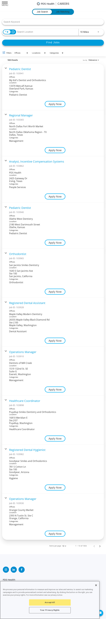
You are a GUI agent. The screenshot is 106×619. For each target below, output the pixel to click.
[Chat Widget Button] (100, 613)
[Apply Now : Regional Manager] (55, 150)
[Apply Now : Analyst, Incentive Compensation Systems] (55, 196)
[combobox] (52, 22)
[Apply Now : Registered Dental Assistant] (55, 341)
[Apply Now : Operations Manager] (55, 389)
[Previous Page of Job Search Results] (94, 546)
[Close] (96, 585)
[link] (53, 87)
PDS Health (9, 579)
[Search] (53, 43)
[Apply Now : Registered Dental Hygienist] (55, 487)
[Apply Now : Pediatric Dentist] (55, 104)
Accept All (50, 602)
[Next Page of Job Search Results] (100, 546)
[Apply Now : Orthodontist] (55, 292)
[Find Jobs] (53, 43)
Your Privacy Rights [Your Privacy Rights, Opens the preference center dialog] (49, 610)
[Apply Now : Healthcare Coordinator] (55, 438)
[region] (50, 600)
